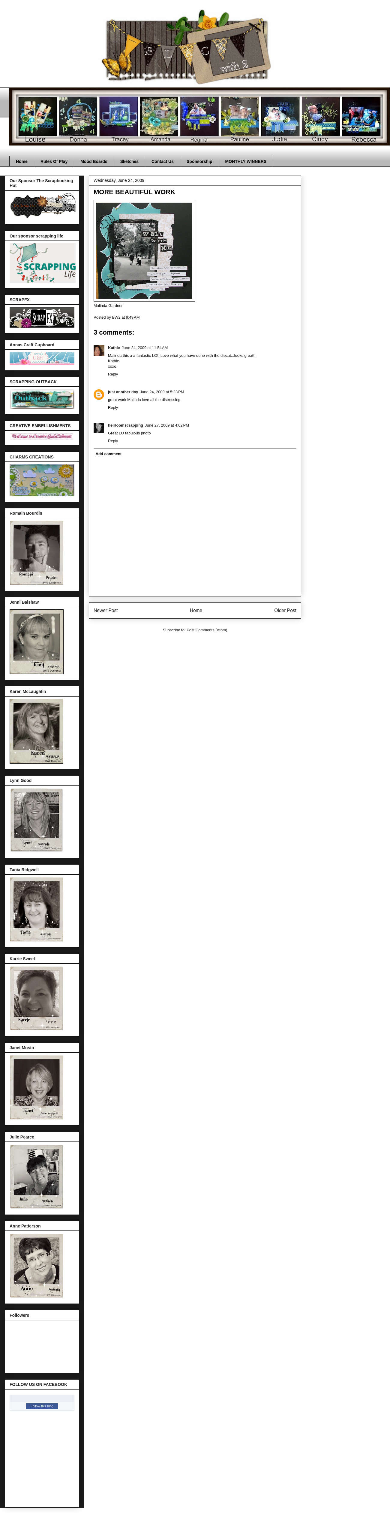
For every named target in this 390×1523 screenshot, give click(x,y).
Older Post (285, 610)
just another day (123, 392)
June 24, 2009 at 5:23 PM (162, 392)
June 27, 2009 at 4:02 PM (167, 425)
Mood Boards (93, 161)
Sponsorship (199, 161)
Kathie (114, 347)
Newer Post (106, 610)
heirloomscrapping (125, 425)
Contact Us (163, 161)
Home (22, 161)
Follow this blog (42, 1406)
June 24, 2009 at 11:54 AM (145, 347)
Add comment (109, 454)
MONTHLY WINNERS (246, 161)
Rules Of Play (54, 161)
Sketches (129, 161)
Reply (113, 374)
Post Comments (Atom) (207, 630)
